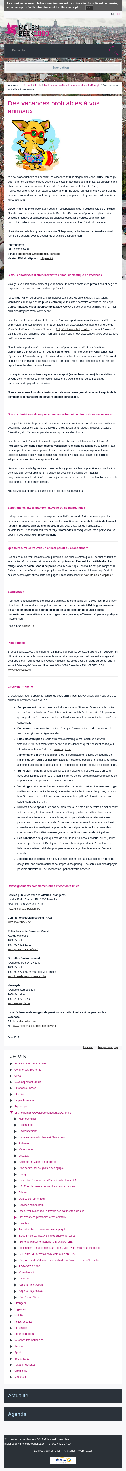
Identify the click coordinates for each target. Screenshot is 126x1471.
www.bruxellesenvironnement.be (27, 976)
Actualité (18, 1395)
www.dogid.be (62, 749)
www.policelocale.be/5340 (23, 949)
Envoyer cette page (108, 1047)
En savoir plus (71, 7)
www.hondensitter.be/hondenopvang (34, 1025)
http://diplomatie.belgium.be (73, 329)
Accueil (28, 85)
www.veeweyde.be (19, 669)
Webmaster (85, 1450)
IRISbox (63, 1460)
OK (89, 7)
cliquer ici (47, 258)
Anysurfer (69, 1450)
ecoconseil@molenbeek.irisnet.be (39, 253)
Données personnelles (47, 1450)
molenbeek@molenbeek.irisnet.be (24, 1443)
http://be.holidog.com (25, 1021)
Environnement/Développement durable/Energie (72, 85)
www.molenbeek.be (19, 922)
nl (113, 14)
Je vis (37, 85)
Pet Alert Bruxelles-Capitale (95, 575)
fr (118, 14)
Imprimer (88, 1047)
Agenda (17, 1414)
